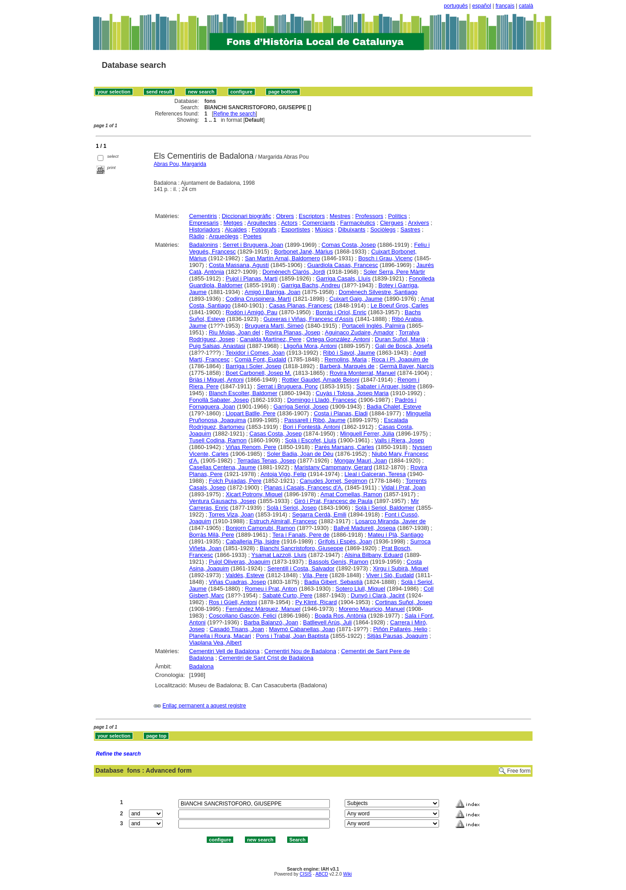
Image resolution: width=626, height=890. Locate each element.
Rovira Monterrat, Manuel (363, 372)
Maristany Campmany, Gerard (333, 467)
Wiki (347, 874)
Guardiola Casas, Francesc (342, 265)
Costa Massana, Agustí (239, 265)
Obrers (285, 216)
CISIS (306, 874)
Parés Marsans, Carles (344, 447)
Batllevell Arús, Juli (327, 622)
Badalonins (203, 244)
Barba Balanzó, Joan (271, 622)
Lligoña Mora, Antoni (310, 346)
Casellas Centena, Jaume (222, 467)
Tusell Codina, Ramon (218, 440)
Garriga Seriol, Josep (301, 406)
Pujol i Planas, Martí (252, 278)
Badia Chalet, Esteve (394, 406)
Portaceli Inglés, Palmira (373, 325)
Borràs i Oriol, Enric (341, 312)
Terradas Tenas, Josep (266, 460)
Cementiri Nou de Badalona (300, 651)
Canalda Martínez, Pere (270, 339)
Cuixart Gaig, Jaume (356, 298)
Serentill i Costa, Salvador (301, 568)
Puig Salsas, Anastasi (217, 346)
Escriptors (312, 216)
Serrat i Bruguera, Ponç (287, 386)
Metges (233, 222)
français (505, 6)
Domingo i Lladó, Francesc (322, 399)
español (481, 6)
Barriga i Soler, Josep (253, 366)
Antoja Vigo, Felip (283, 474)
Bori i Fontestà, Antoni (311, 426)
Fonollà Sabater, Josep (219, 399)
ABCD (321, 874)
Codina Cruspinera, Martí (258, 298)
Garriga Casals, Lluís (343, 278)
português (456, 6)
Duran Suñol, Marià (400, 339)
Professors (369, 216)
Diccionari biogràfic (246, 216)
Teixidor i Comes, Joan (255, 352)
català (526, 6)
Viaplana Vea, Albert (215, 642)
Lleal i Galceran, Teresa (375, 474)
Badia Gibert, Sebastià (333, 581)
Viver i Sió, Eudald (390, 575)
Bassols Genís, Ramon (338, 561)
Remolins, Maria (345, 359)
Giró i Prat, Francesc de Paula (333, 501)
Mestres (340, 216)
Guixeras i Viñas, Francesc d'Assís (308, 319)
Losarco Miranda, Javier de (390, 521)
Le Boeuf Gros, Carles (400, 305)
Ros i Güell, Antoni (233, 602)
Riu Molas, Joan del (234, 332)
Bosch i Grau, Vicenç (385, 258)
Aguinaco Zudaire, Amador (359, 332)
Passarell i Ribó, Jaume (315, 420)
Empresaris (204, 222)
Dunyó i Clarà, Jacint (378, 595)
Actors (289, 222)
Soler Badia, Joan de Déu (300, 453)
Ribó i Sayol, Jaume (349, 352)
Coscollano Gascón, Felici (242, 615)
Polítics (397, 216)
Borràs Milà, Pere (211, 534)
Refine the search (234, 114)
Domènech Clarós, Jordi (293, 271)
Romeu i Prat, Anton (271, 588)
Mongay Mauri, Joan (360, 460)
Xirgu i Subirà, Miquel (401, 568)
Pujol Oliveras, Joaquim (240, 561)
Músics (324, 229)
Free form (518, 771)
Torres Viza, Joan (231, 514)
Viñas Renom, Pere (251, 447)
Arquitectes (261, 222)
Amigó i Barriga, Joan (272, 292)
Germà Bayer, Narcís (406, 366)
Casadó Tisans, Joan (236, 629)
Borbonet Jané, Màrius (303, 251)
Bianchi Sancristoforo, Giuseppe (301, 548)
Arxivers (418, 222)
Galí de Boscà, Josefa (403, 346)
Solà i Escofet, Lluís (310, 440)
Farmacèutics (357, 222)
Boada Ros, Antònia (340, 615)
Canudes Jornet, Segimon (333, 480)
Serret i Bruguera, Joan (253, 244)
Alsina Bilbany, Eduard (374, 555)
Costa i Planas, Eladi (341, 413)
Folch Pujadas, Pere (235, 480)
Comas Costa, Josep (349, 244)
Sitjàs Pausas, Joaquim (397, 635)
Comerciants (318, 222)
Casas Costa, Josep (275, 433)
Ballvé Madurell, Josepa (364, 528)
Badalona (201, 666)
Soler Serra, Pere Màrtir (394, 271)
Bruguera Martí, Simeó (274, 325)
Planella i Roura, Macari (220, 635)
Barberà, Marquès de (347, 366)
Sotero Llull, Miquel (361, 588)
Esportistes (295, 229)
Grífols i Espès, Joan (345, 541)
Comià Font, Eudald (260, 359)
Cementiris (203, 216)
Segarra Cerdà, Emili (319, 514)
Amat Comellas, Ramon (351, 494)
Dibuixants (351, 229)
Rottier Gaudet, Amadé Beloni (320, 379)
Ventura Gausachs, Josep (222, 501)
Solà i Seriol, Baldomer (384, 507)
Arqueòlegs (224, 236)
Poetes (252, 236)
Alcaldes (236, 229)
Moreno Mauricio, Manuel (372, 608)
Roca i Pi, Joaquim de (400, 359)
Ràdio (196, 236)
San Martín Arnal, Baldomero (282, 258)
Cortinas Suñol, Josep (403, 602)
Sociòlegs (382, 229)
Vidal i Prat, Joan (404, 487)
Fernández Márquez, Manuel (263, 608)
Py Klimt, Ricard (316, 602)
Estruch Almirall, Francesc (283, 521)
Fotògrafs (264, 229)
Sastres (410, 229)
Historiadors (204, 229)
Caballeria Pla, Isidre (253, 541)
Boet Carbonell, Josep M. (258, 372)
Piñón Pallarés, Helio (400, 629)
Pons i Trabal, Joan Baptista (292, 635)
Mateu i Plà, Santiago (396, 534)
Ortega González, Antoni (338, 339)
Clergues (392, 222)
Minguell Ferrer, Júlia (367, 433)
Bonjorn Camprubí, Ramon (260, 528)
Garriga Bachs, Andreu (310, 285)
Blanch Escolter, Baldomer (243, 393)
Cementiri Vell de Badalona (224, 651)
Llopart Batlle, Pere (250, 413)
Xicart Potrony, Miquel (254, 494)
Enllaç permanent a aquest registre (204, 706)
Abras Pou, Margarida (180, 164)
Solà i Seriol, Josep (291, 507)
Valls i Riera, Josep (399, 440)
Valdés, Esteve (245, 575)
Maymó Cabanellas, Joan (302, 629)
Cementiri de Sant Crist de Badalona (265, 657)
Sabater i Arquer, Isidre (386, 386)
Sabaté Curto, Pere (287, 595)
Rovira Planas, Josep (292, 332)
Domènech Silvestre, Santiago (378, 292)
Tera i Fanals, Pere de (300, 534)
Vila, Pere (315, 575)
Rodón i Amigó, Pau (251, 312)
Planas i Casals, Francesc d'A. (303, 487)
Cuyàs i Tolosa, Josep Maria (351, 393)
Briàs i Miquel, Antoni (216, 379)
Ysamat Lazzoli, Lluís (278, 555)
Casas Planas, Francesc (300, 305)
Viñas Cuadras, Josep (237, 581)
